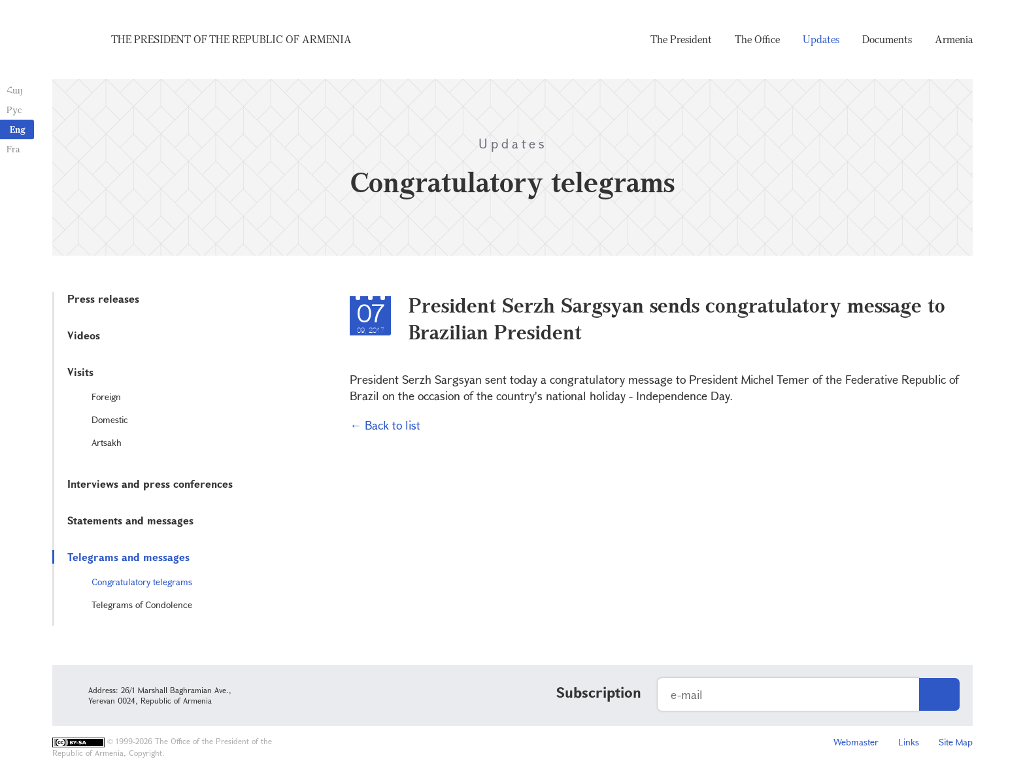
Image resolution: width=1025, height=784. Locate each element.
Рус (14, 109)
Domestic (110, 419)
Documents (887, 39)
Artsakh (107, 442)
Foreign (106, 396)
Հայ (15, 90)
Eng (17, 129)
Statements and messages (130, 520)
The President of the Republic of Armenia (231, 39)
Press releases (103, 298)
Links (908, 742)
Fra (13, 149)
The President (681, 39)
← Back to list (385, 425)
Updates (821, 39)
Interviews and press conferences (150, 483)
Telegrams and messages (128, 557)
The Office (757, 39)
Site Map (956, 742)
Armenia (954, 39)
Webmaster (856, 742)
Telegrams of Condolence (142, 604)
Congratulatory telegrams (142, 581)
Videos (83, 335)
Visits (80, 372)
